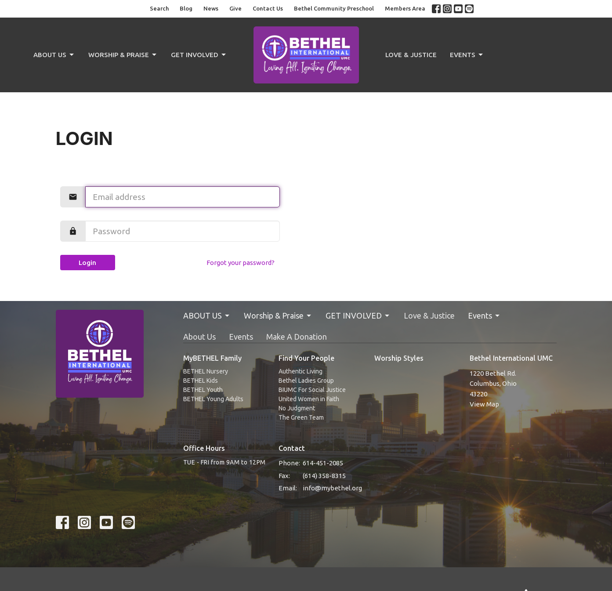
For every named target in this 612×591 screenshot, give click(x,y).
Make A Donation (296, 336)
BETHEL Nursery (205, 371)
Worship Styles (399, 358)
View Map (484, 404)
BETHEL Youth (203, 389)
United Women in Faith (309, 398)
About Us (199, 336)
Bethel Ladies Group (306, 380)
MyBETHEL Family (212, 358)
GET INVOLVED (199, 55)
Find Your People (306, 358)
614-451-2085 (323, 463)
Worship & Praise (123, 55)
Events (467, 55)
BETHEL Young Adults (213, 398)
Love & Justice (411, 54)
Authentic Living (300, 371)
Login (87, 262)
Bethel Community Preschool (334, 8)
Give (235, 8)
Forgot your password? (240, 262)
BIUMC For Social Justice (312, 389)
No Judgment (297, 408)
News (210, 8)
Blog (186, 8)
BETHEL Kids (200, 380)
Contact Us (268, 8)
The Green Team (301, 417)
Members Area (405, 8)
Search (159, 8)
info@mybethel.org (332, 488)
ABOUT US (54, 55)
